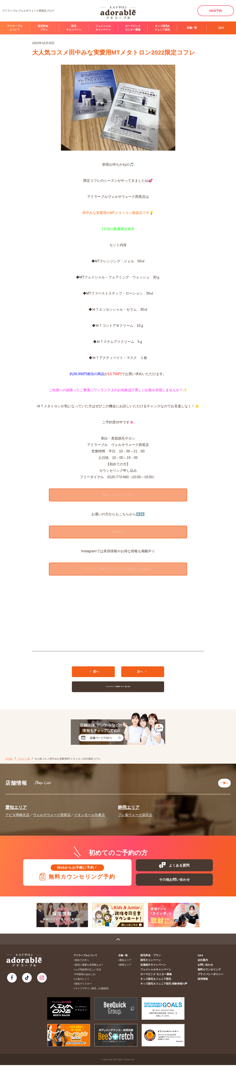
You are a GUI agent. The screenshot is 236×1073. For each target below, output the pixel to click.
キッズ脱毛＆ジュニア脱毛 (160, 987)
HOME (9, 765)
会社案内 (204, 968)
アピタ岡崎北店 (17, 819)
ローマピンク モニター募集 (133, 27)
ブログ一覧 (24, 765)
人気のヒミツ (83, 987)
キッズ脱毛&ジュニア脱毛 (162, 27)
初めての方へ (83, 968)
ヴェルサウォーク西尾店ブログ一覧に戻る (118, 693)
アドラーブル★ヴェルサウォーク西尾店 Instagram (118, 575)
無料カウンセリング (210, 977)
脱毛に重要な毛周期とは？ (90, 972)
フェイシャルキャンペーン (103, 27)
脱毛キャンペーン (74, 27)
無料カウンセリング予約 (118, 496)
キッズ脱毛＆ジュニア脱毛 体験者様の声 (167, 991)
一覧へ (223, 788)
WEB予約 (215, 10)
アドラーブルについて (15, 27)
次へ (142, 678)
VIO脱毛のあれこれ (86, 982)
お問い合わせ (207, 972)
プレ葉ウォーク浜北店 (135, 819)
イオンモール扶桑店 (89, 819)
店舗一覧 (192, 27)
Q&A (221, 27)
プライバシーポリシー (211, 982)
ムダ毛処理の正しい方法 (89, 977)
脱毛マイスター (84, 991)
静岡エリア (128, 811)
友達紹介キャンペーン (157, 972)
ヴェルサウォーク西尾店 (52, 819)
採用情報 (204, 987)
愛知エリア (16, 811)
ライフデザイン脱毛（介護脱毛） (94, 996)
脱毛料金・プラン (44, 27)
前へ (94, 678)
